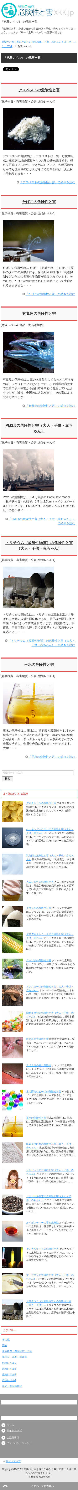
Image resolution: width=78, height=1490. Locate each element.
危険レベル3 (9, 1374)
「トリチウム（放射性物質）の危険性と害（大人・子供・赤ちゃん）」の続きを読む (41, 643)
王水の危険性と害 (39, 664)
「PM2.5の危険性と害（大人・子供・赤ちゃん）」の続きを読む (42, 521)
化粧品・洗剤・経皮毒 (14, 1357)
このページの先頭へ (42, 1486)
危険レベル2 (9, 1368)
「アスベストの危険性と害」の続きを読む (47, 182)
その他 (6, 1339)
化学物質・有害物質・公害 (19, 101)
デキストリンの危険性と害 (41, 803)
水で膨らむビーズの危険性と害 (43, 1091)
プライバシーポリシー (19, 1443)
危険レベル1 (9, 1362)
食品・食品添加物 (31, 325)
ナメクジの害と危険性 (38, 1065)
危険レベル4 (46, 101)
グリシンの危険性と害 (38, 908)
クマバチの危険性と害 (38, 960)
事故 (4, 1345)
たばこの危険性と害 (39, 202)
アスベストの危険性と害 (39, 90)
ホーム (10, 1425)
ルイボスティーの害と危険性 (42, 1222)
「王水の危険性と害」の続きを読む (51, 756)
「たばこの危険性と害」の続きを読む (50, 294)
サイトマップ (14, 1430)
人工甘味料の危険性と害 (40, 881)
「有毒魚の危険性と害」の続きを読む (50, 405)
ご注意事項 (13, 1437)
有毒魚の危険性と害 (39, 313)
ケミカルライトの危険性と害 (42, 1248)
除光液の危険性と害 (37, 1039)
